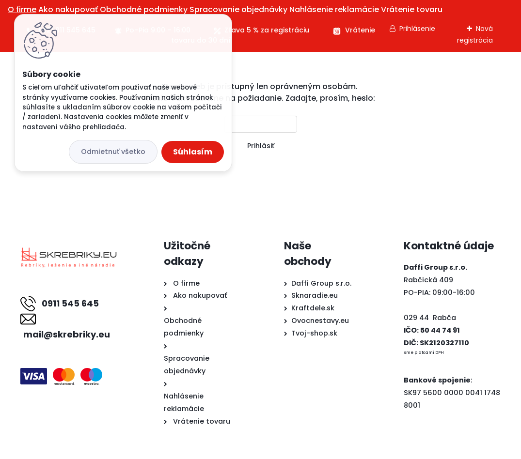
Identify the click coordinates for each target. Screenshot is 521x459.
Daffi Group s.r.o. (321, 283)
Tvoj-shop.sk (314, 333)
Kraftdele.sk (312, 308)
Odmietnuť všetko (113, 151)
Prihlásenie (417, 28)
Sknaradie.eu (314, 295)
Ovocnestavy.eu (320, 320)
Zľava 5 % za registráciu (266, 30)
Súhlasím (192, 151)
